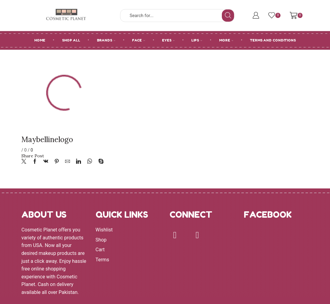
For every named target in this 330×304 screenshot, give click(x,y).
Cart (100, 249)
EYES (168, 40)
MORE (226, 40)
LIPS (196, 40)
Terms (102, 260)
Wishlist (104, 230)
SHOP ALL (71, 40)
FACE (138, 40)
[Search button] (228, 15)
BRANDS (106, 40)
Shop (101, 240)
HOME (39, 40)
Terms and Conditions (273, 40)
